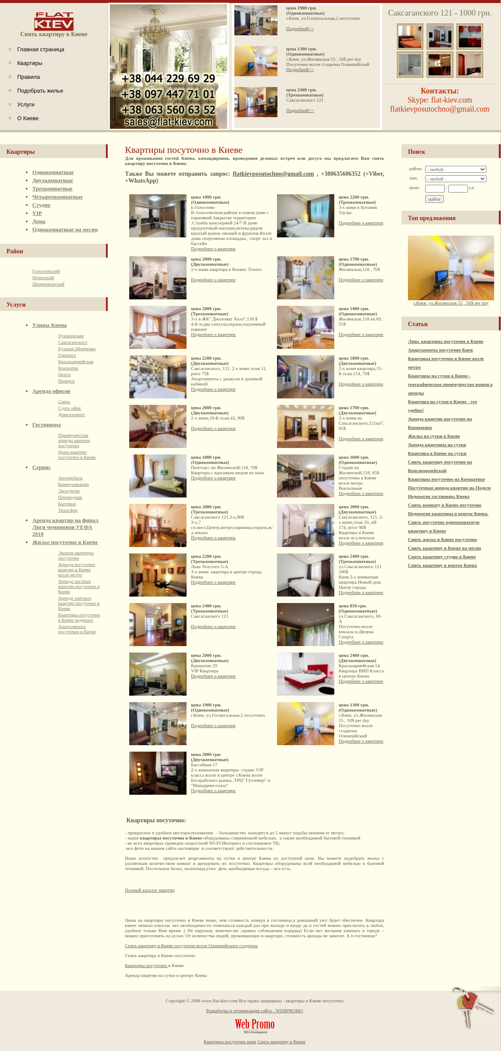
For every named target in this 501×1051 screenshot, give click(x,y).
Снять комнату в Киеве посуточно (444, 504)
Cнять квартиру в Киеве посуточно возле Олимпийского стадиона (191, 945)
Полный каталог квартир (149, 889)
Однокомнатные (53, 172)
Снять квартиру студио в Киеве (442, 556)
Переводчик (70, 497)
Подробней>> (300, 28)
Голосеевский (46, 271)
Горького (67, 355)
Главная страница (40, 49)
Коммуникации (73, 484)
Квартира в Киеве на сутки (437, 453)
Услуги (25, 104)
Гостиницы (46, 424)
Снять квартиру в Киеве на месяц (444, 547)
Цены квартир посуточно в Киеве (77, 454)
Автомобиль (70, 477)
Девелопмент (71, 414)
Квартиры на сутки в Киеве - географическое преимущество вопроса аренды (450, 384)
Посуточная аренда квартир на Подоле (449, 487)
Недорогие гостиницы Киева (439, 496)
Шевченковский (48, 283)
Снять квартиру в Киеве (281, 1041)
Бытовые (67, 503)
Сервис (41, 467)
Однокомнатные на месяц (65, 229)
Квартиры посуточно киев (230, 1041)
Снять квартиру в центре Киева (442, 565)
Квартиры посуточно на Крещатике (446, 479)
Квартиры (29, 63)
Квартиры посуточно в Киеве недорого (79, 617)
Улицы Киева (49, 325)
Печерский (43, 277)
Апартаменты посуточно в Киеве (77, 629)
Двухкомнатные (52, 180)
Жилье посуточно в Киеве (65, 542)
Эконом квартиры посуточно (76, 555)
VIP (37, 213)
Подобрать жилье (40, 90)
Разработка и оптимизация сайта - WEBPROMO (254, 1010)
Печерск (66, 380)
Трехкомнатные (52, 188)
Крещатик (68, 367)
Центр (64, 374)
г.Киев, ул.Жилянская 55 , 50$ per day (451, 300)
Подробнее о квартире (213, 248)
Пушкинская (71, 335)
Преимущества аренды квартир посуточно (74, 440)
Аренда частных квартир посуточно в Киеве (79, 586)
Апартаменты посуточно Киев (440, 349)
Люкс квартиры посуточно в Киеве (445, 341)
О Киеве (28, 118)
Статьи (418, 324)
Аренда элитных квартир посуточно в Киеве (79, 603)
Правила (28, 77)
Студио (41, 205)
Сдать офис (69, 407)
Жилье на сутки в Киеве (434, 435)
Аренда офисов (51, 391)
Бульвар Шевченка (77, 348)
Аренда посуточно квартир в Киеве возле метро (76, 569)
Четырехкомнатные (57, 196)
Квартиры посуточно (146, 965)
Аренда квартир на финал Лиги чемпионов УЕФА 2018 (65, 527)
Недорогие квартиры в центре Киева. (448, 513)
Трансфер (68, 510)
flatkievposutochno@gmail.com (273, 174)
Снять (64, 401)
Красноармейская (75, 361)
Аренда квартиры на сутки (437, 444)
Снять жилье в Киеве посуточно (442, 539)
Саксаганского (72, 342)
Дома (38, 221)
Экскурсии (69, 490)
